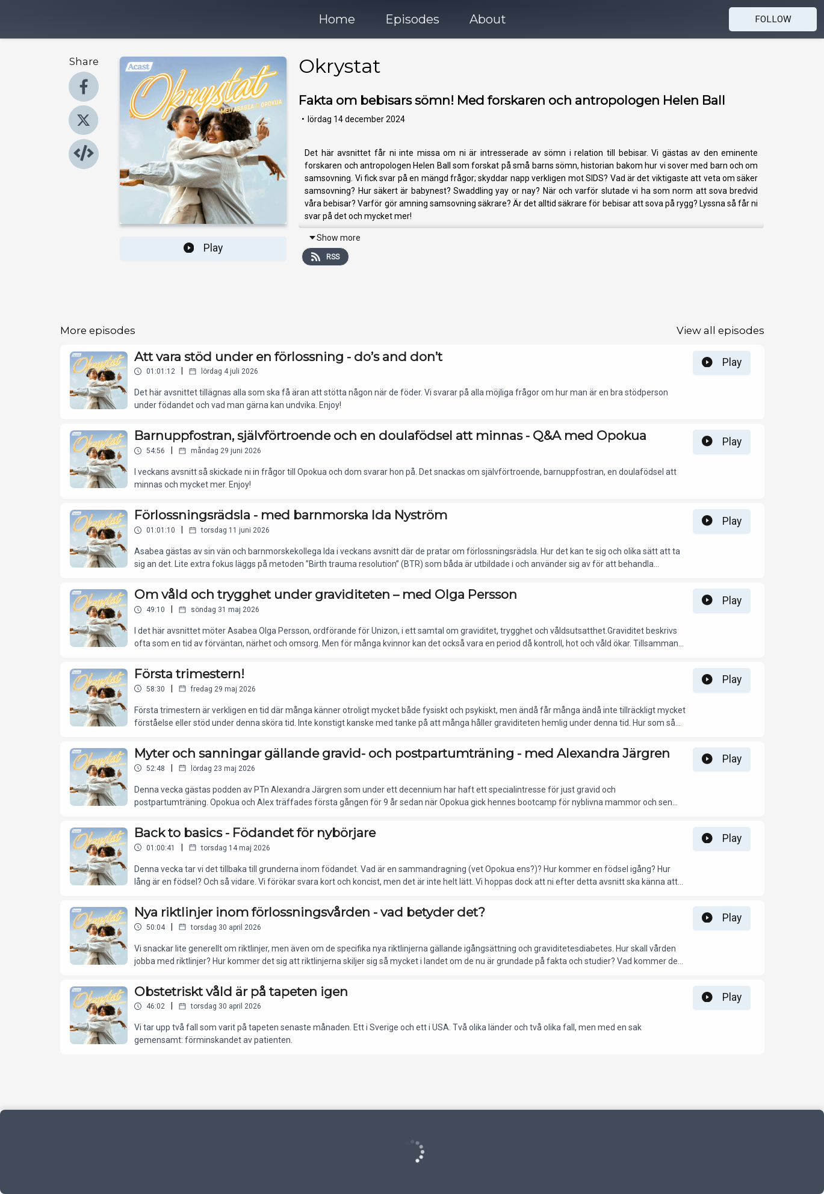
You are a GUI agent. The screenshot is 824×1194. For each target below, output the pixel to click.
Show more (334, 238)
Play (203, 248)
